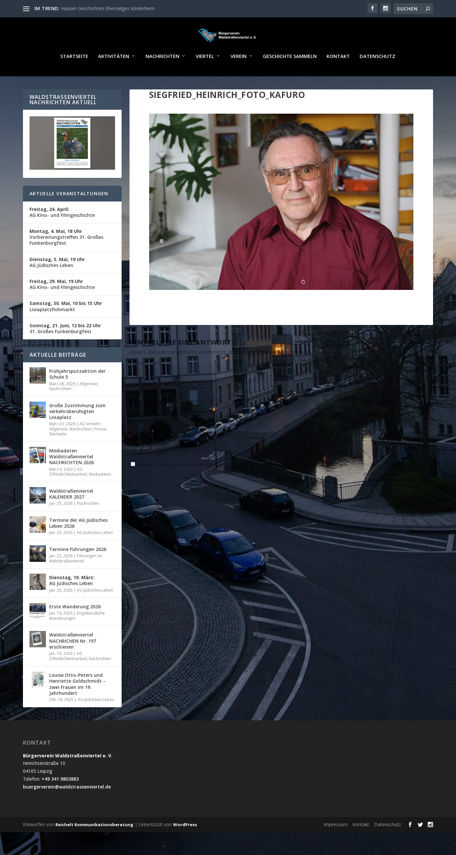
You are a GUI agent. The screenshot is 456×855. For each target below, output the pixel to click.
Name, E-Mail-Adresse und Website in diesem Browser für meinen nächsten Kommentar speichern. (242, 483)
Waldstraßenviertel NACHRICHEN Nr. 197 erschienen (72, 660)
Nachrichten (162, 75)
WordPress (185, 843)
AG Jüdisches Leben (57, 281)
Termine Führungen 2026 (77, 568)
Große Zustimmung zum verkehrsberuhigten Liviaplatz (77, 430)
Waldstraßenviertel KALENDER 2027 (71, 513)
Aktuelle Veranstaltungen (69, 212)
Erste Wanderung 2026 (75, 625)
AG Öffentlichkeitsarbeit (68, 490)
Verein (238, 75)
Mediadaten (100, 493)
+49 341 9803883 (60, 798)
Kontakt (338, 75)
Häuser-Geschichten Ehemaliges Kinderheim (108, 8)
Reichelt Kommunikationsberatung (94, 843)
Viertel (205, 75)
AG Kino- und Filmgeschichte (62, 231)
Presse (100, 448)
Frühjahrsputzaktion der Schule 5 (77, 393)
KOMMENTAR (144, 382)
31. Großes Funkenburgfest (65, 347)
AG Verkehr (89, 443)
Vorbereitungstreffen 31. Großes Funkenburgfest (66, 256)
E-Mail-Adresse (251, 457)
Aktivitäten (113, 75)
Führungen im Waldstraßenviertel (75, 577)
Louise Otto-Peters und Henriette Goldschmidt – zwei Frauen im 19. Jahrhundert (77, 703)
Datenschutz (377, 75)
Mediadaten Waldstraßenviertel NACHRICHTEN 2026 (71, 475)
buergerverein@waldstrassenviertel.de (67, 806)
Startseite (74, 75)
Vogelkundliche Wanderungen (77, 634)
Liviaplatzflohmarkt (66, 325)
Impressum (335, 843)
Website (343, 457)
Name (138, 457)
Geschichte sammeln (290, 75)
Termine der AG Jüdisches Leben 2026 (78, 542)
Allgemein (88, 403)
